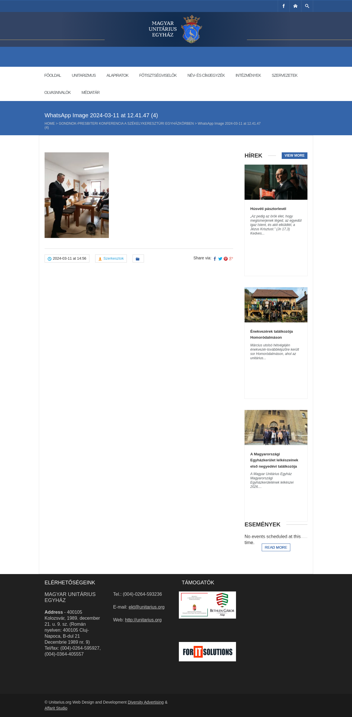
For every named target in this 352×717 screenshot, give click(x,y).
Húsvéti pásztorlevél (268, 209)
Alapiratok (118, 75)
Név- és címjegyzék (206, 75)
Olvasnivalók (57, 92)
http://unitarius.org (143, 619)
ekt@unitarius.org (147, 607)
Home (50, 124)
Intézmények (248, 75)
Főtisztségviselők (158, 75)
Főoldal (52, 75)
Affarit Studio (56, 708)
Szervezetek (284, 75)
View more (295, 155)
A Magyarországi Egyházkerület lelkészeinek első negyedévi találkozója (274, 460)
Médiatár (90, 92)
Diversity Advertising (146, 702)
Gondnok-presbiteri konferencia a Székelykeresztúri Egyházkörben (126, 124)
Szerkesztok (113, 258)
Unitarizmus (84, 75)
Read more (276, 547)
